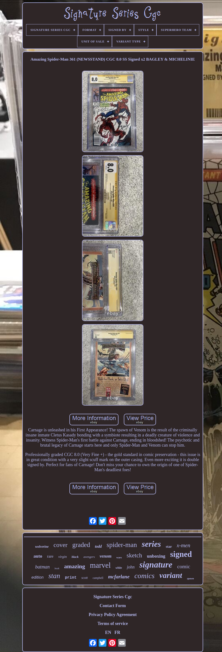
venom (105, 556)
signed (181, 554)
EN (108, 632)
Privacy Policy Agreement (113, 614)
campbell (98, 578)
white (119, 567)
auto (38, 556)
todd (98, 546)
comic (183, 566)
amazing (74, 566)
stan (54, 576)
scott (84, 578)
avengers (89, 557)
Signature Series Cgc (112, 596)
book (57, 568)
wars (119, 557)
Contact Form (113, 605)
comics (144, 576)
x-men (183, 545)
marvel (100, 565)
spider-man (122, 544)
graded (81, 544)
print (71, 577)
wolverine (42, 546)
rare (50, 556)
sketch (134, 555)
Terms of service (112, 623)
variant (170, 575)
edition (37, 577)
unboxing (156, 556)
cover (60, 544)
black (75, 557)
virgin (62, 557)
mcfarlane (119, 577)
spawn (190, 578)
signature (155, 564)
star (169, 546)
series (151, 544)
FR (117, 632)
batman (42, 566)
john (130, 567)
